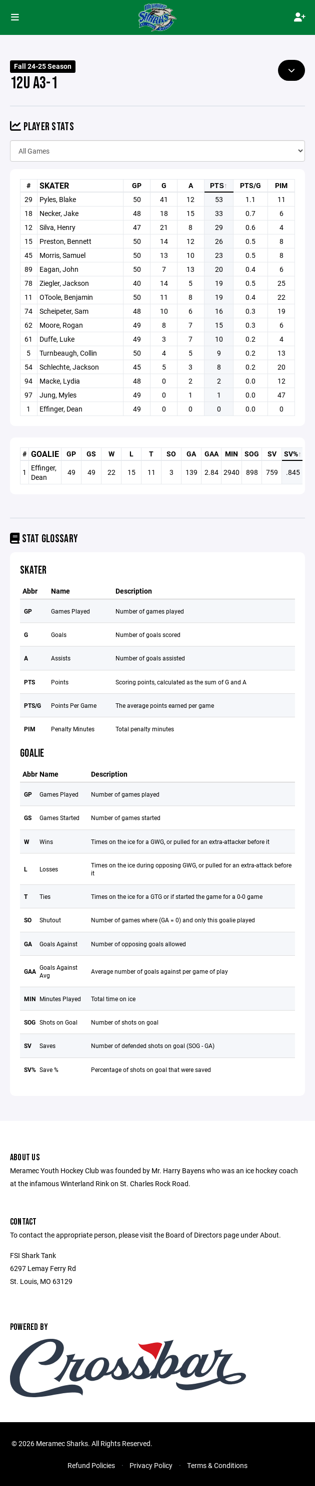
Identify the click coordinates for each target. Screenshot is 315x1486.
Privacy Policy (151, 1465)
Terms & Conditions (217, 1465)
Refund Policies (91, 1465)
